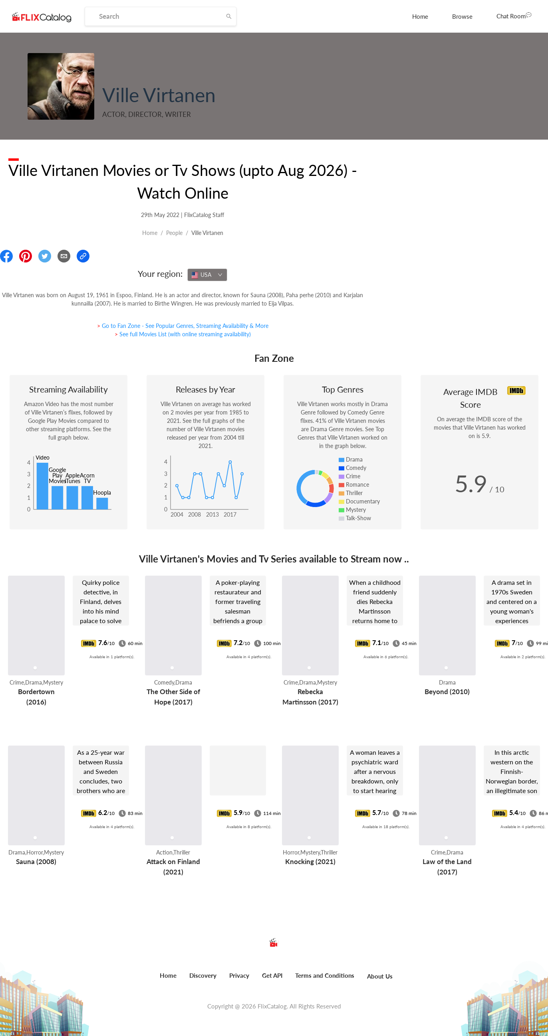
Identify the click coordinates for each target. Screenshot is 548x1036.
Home (420, 16)
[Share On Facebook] (6, 256)
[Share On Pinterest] (25, 256)
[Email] (64, 256)
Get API (272, 975)
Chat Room (514, 16)
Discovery (202, 975)
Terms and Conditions (324, 975)
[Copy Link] (83, 256)
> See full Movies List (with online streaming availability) (183, 334)
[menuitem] (420, 16)
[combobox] (207, 274)
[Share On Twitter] (44, 256)
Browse (462, 16)
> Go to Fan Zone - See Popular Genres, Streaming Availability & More (182, 325)
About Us (380, 976)
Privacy (239, 975)
